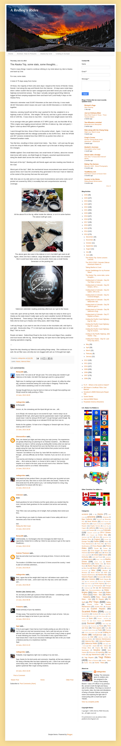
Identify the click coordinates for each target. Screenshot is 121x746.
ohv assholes (91, 581)
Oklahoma (100, 581)
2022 (86, 207)
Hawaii (105, 550)
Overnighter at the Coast (92, 149)
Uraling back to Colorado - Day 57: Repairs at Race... (97, 315)
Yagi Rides (104, 657)
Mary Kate (87, 568)
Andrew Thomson (22, 553)
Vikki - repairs (92, 646)
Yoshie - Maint (106, 660)
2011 (86, 363)
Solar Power (101, 616)
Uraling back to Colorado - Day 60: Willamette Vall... (97, 300)
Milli (108, 568)
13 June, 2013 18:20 (23, 395)
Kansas (104, 555)
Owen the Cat (88, 583)
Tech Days (105, 623)
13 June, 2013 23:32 (23, 546)
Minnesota (84, 570)
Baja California (87, 519)
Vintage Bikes (86, 648)
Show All (108, 186)
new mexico (90, 579)
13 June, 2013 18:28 (23, 430)
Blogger (69, 734)
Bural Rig (106, 526)
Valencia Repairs (105, 641)
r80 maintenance (105, 588)
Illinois (107, 552)
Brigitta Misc (85, 523)
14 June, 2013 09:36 (23, 600)
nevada (108, 577)
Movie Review (95, 572)
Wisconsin (92, 652)
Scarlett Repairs (98, 609)
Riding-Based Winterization (93, 181)
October (89, 243)
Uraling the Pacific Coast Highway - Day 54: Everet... (98, 330)
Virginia (97, 648)
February (89, 353)
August (88, 249)
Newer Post (15, 680)
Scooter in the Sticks (92, 179)
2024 (86, 201)
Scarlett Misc (99, 606)
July (87, 252)
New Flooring (88, 107)
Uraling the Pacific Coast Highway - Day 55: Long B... (98, 325)
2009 (86, 369)
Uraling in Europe (63, 54)
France (105, 548)
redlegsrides (20, 402)
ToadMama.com (90, 172)
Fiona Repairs (97, 546)
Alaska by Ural (46, 54)
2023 (86, 204)
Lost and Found (97, 557)
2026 (86, 195)
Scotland (95, 614)
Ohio (83, 581)
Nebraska (100, 577)
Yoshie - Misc (88, 662)
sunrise (108, 621)
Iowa (89, 555)
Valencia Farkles (87, 639)
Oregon (108, 581)
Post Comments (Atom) (28, 684)
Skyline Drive (92, 616)
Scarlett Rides (89, 611)
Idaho (100, 552)
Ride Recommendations (93, 590)
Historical (84, 552)
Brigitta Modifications (98, 523)
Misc (93, 570)
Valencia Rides (25, 361)
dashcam (84, 537)
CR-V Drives (105, 532)
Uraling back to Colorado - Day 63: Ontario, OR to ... (97, 286)
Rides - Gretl (97, 592)
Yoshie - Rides (99, 663)
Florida (96, 548)
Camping (84, 530)
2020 (86, 213)
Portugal (108, 585)
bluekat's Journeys (91, 147)
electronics (106, 537)
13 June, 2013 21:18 (23, 488)
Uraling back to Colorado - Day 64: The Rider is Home (97, 281)
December (90, 237)
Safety (108, 602)
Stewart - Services (102, 618)
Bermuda (99, 519)
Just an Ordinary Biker (92, 113)
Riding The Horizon (91, 164)
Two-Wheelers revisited (93, 122)
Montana (84, 572)
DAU (91, 537)
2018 (86, 219)
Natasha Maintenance (88, 574)
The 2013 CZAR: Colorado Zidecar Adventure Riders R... (97, 263)
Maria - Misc (99, 559)
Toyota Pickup (92, 630)
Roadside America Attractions (94, 402)
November (90, 240)
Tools (106, 628)
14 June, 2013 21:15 (23, 645)
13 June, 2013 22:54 (23, 529)
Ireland (96, 555)
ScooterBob (85, 614)
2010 (86, 366)
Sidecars (103, 614)
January (89, 356)
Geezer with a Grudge (92, 155)
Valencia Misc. (90, 641)
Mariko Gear (98, 561)
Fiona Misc (100, 543)
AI (93, 514)
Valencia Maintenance (103, 639)
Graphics (84, 550)
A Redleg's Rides (24, 10)
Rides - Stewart (101, 597)
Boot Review (105, 521)
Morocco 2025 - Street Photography (96, 166)
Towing (84, 630)
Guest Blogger (95, 550)
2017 (86, 222)
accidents (85, 514)
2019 (86, 216)
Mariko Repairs (93, 566)
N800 (105, 572)
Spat (17, 626)
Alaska (18, 361)
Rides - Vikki (86, 599)
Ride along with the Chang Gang (96, 130)
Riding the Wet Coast (23, 526)
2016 (86, 225)
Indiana (84, 555)
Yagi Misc (108, 654)
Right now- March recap (92, 132)
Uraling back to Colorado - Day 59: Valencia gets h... (97, 305)
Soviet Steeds (88, 396)
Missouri (105, 570)
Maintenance (88, 559)
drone (97, 537)
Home (10, 54)
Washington (85, 650)
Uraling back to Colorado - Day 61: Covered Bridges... (97, 296)
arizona (91, 516)
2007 (86, 375)
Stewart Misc (85, 620)
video (104, 643)
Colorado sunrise (92, 532)
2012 (86, 360)
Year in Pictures (93, 660)
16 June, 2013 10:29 (23, 671)
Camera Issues (104, 528)
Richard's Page (90, 105)
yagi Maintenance (94, 654)
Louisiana (108, 557)
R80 (94, 588)
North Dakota (104, 579)
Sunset (91, 623)
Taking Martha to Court (93, 267)
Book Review (92, 521)
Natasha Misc (102, 575)
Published (87, 588)
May (87, 344)
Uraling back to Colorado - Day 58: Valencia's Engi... (97, 310)
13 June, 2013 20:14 (23, 468)
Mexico (94, 568)
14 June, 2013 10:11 (23, 619)
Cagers (84, 528)
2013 (86, 234)
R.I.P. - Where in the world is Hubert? (96, 385)
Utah (91, 637)
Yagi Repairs (89, 657)
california (92, 528)
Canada (91, 530)
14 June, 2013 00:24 (23, 568)
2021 (86, 210)
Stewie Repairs (97, 620)
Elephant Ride (86, 539)
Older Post (69, 680)
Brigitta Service (95, 526)
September (90, 246)
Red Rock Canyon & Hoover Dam (95, 174)
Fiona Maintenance (88, 543)
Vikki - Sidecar (104, 646)
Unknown (19, 495)
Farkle (96, 541)
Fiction (106, 541)
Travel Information (90, 632)
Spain (91, 618)
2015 (86, 228)
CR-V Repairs (90, 535)
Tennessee (94, 626)
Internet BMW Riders (91, 399)
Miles (102, 568)
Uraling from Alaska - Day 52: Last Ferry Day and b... (97, 340)
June (88, 255)
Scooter (107, 612)
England (97, 539)
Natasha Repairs (87, 577)
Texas (101, 626)
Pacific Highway (99, 583)
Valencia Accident (103, 637)
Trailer (100, 630)
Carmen (98, 530)
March (88, 350)
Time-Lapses (96, 628)
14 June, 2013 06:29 (23, 585)
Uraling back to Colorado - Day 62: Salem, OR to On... (97, 291)
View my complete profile (90, 702)
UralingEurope (97, 635)
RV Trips (94, 602)
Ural (98, 632)
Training (108, 630)
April (87, 347)
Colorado (107, 530)
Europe (106, 539)
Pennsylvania (98, 585)
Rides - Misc (97, 595)
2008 (86, 372)
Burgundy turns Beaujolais (93, 124)
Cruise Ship (102, 535)
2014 (86, 231)
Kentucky (85, 557)
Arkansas (106, 517)
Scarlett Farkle (92, 604)
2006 (86, 378)
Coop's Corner (89, 137)
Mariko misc (99, 564)
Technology (85, 626)
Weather (96, 650)
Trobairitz (19, 607)
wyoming (101, 652)
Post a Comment (19, 675)
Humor (92, 553)
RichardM (19, 372)
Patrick (89, 585)
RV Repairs (100, 599)
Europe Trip (86, 541)
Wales (106, 648)
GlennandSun (21, 437)
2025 (86, 198)
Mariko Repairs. (106, 566)
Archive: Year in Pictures (26, 54)
